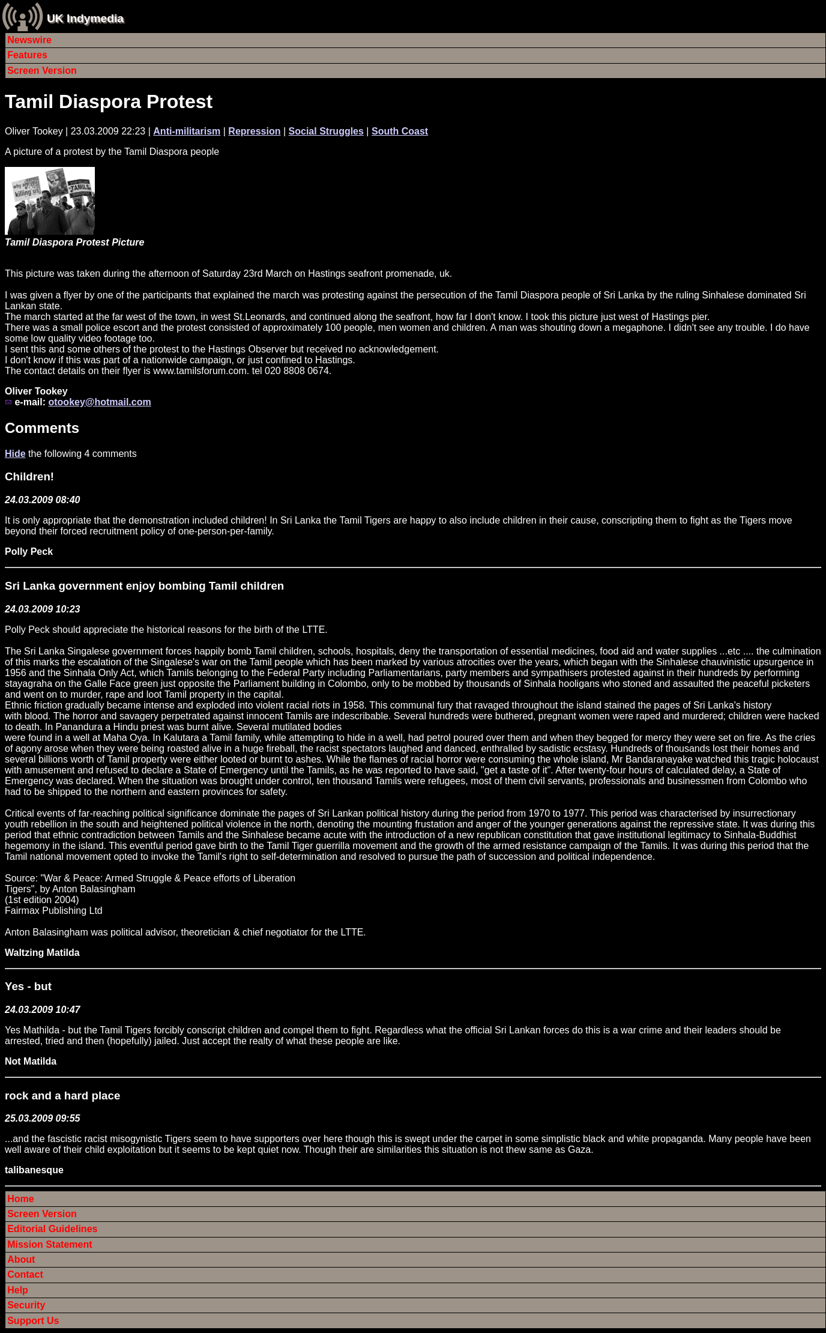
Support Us (33, 1321)
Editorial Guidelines (52, 1229)
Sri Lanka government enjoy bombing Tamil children (144, 585)
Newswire (29, 40)
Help (17, 1290)
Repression (254, 131)
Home (20, 1199)
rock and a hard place (62, 1095)
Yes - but (28, 986)
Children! (29, 476)
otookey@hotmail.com (99, 402)
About (21, 1259)
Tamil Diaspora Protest (109, 101)
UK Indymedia (85, 18)
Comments (42, 428)
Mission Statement (49, 1244)
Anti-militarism (186, 131)
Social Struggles (326, 131)
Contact (25, 1274)
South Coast (400, 131)
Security (26, 1305)
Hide (15, 454)
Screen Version (42, 70)
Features (27, 55)
